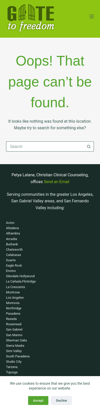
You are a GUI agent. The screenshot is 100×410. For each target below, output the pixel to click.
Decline (61, 400)
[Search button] (89, 146)
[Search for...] (45, 146)
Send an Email (56, 181)
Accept (38, 400)
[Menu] (91, 16)
